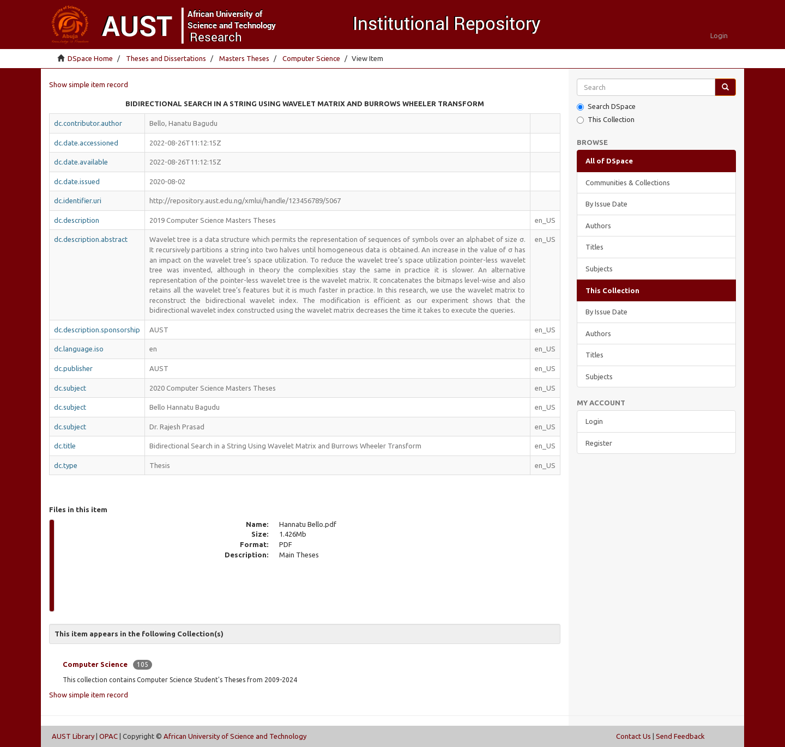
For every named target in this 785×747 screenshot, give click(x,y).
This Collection (606, 120)
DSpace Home (90, 58)
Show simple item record (88, 84)
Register (598, 443)
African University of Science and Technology (235, 736)
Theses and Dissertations (166, 58)
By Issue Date (606, 204)
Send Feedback (680, 736)
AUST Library (73, 736)
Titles (594, 247)
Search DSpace (606, 106)
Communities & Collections (627, 182)
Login (594, 421)
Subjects (599, 268)
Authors (598, 225)
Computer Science (311, 58)
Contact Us (633, 736)
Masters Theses (244, 58)
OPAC (108, 736)
